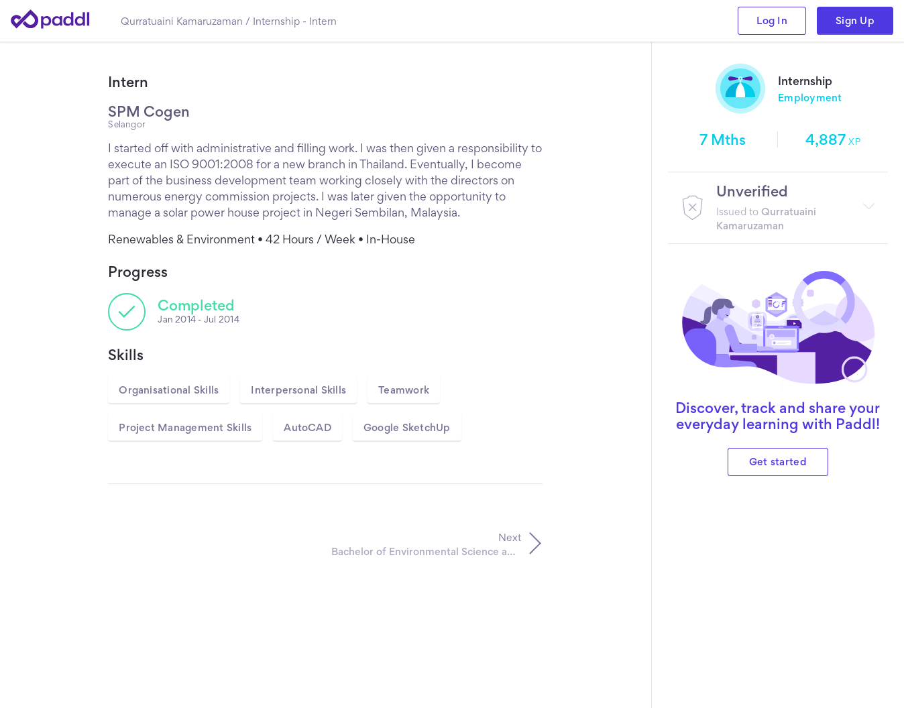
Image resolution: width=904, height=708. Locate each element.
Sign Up (855, 20)
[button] (778, 208)
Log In (771, 20)
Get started (778, 461)
